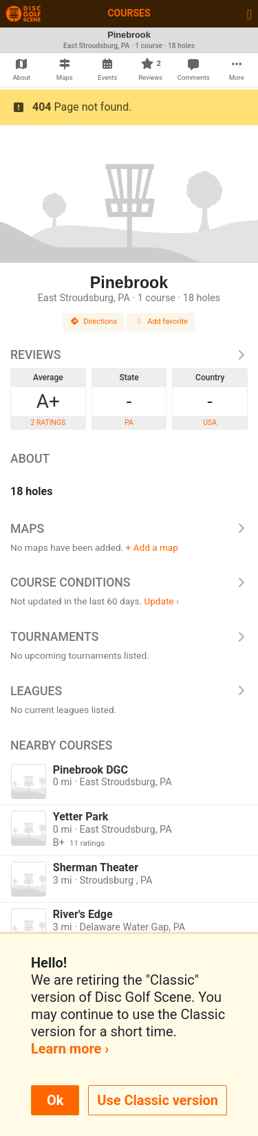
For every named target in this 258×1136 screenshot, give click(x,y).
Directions (93, 321)
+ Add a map (152, 547)
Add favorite (161, 321)
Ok (55, 1100)
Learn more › (70, 1048)
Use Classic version (157, 1100)
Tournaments (129, 637)
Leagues (129, 691)
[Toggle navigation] (249, 13)
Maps (129, 529)
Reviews (129, 355)
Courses (128, 13)
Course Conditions (129, 582)
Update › (161, 601)
